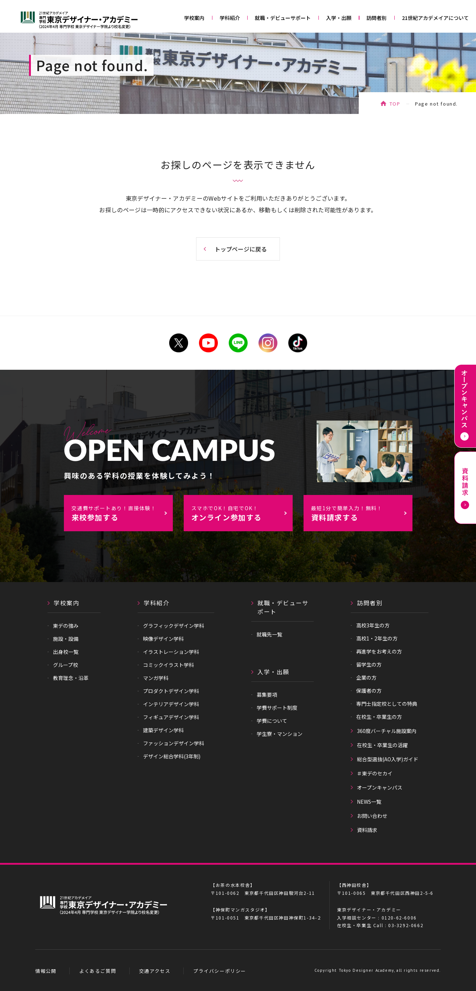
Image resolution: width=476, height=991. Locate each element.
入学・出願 (338, 17)
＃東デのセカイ (374, 773)
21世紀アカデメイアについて (435, 17)
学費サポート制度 (277, 707)
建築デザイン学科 (163, 730)
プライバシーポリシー (219, 970)
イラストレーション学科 (171, 651)
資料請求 (367, 830)
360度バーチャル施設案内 (386, 730)
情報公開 (45, 970)
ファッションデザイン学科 (173, 743)
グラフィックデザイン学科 (173, 625)
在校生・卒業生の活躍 (382, 745)
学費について (272, 720)
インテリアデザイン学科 (171, 704)
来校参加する (122, 513)
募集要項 (267, 694)
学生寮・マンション (279, 733)
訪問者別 (376, 17)
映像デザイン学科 (163, 638)
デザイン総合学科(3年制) (171, 756)
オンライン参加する (241, 513)
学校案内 (194, 17)
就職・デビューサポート (283, 17)
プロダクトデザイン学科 (171, 691)
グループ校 (65, 664)
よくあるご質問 (97, 970)
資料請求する (361, 513)
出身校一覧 (65, 651)
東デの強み (65, 625)
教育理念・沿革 (71, 677)
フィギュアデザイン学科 (171, 717)
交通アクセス (155, 970)
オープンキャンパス (379, 787)
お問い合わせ (372, 815)
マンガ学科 (155, 677)
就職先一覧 (269, 634)
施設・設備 (65, 638)
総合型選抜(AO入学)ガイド (387, 759)
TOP (395, 103)
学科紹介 (230, 17)
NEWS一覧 (369, 801)
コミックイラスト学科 (168, 664)
